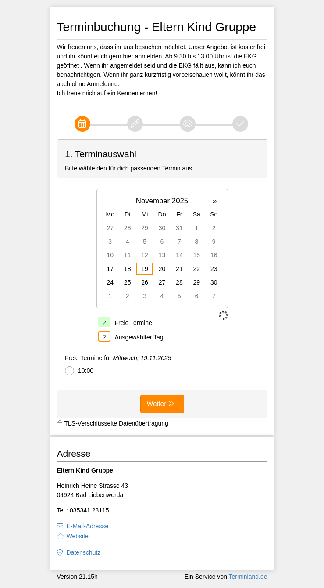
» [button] (215, 201)
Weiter (157, 404)
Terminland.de (248, 576)
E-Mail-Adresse (88, 526)
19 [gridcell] (144, 268)
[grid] (162, 248)
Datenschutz (84, 552)
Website (78, 536)
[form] (162, 278)
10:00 (79, 370)
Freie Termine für (118, 357)
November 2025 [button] (162, 201)
